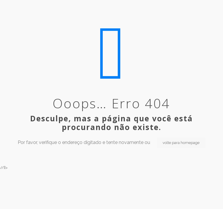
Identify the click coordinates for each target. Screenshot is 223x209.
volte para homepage (181, 142)
